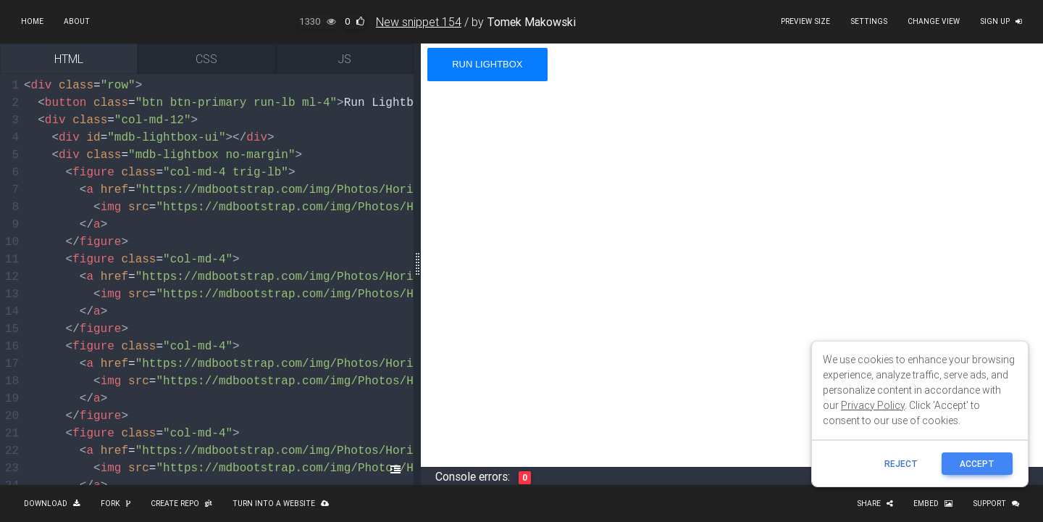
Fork (115, 503)
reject (901, 463)
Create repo (181, 503)
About (77, 21)
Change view (934, 21)
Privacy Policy (873, 405)
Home (32, 21)
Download (52, 503)
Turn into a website (281, 503)
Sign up (1001, 21)
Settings (868, 21)
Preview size (805, 21)
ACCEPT (977, 463)
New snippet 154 (418, 21)
